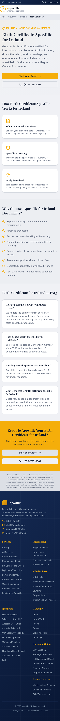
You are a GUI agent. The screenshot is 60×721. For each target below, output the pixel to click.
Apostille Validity (10, 646)
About (35, 614)
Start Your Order (30, 76)
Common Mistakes (11, 642)
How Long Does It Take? (13, 651)
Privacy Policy (17, 711)
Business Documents (12, 579)
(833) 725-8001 (50, 2)
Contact (36, 628)
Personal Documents (12, 588)
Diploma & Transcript (12, 570)
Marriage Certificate (11, 561)
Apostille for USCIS (11, 655)
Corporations (39, 595)
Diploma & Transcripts (43, 663)
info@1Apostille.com (13, 525)
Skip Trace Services (42, 694)
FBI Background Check (13, 566)
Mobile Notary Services (44, 685)
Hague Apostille (40, 547)
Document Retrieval (42, 689)
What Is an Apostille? (12, 619)
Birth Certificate (9, 556)
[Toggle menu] (57, 9)
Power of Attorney (10, 575)
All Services (7, 552)
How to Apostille (10, 614)
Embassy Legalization (43, 560)
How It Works (39, 619)
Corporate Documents (43, 672)
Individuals (38, 577)
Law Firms (37, 591)
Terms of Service (32, 711)
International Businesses (44, 600)
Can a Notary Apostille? (13, 633)
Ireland (23, 16)
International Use (41, 564)
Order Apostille (40, 633)
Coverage (37, 637)
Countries (12, 16)
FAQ (4, 660)
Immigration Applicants (43, 581)
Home (3, 16)
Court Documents (10, 584)
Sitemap (44, 711)
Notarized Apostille (11, 637)
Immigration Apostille (12, 593)
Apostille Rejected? (11, 628)
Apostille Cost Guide (11, 624)
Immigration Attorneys (43, 586)
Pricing (5, 547)
